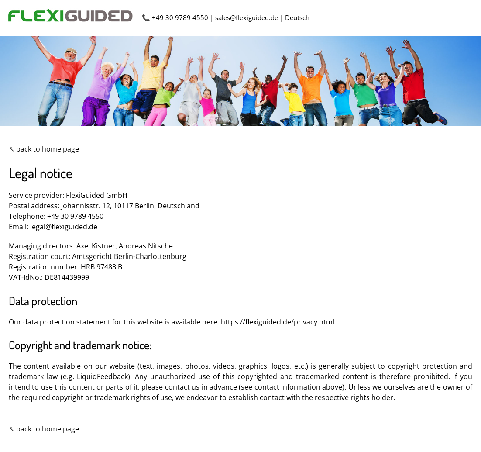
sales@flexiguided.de (246, 17)
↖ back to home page (44, 149)
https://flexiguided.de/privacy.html (277, 322)
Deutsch (297, 17)
